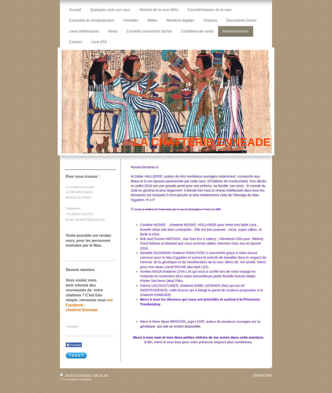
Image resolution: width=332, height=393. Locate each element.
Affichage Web (262, 375)
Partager (74, 345)
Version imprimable (75, 375)
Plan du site (101, 375)
